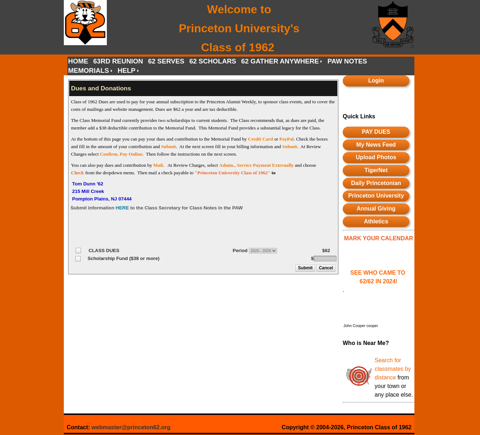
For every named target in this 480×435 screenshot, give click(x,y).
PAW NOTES (347, 61)
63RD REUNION (118, 61)
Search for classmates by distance (393, 368)
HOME (78, 61)
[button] (305, 267)
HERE (122, 208)
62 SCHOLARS (212, 61)
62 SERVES (166, 61)
